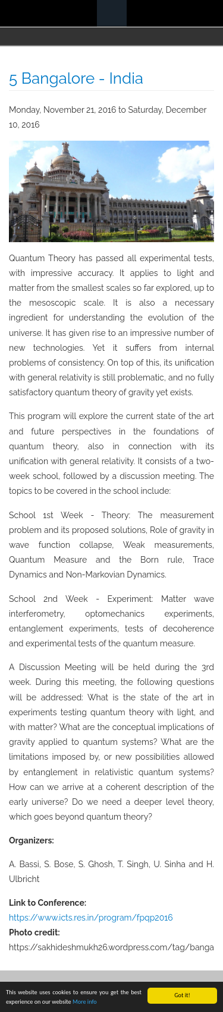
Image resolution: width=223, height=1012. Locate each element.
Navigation (112, 13)
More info (85, 1002)
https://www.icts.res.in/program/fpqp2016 (91, 917)
